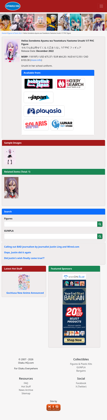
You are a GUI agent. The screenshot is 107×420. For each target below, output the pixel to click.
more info (36, 60)
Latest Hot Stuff (13, 268)
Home (4, 33)
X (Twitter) (81, 386)
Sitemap (26, 393)
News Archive (26, 390)
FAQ (26, 383)
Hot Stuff (26, 386)
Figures (8, 218)
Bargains (81, 370)
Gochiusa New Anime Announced (25, 292)
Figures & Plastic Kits (14, 33)
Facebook (81, 383)
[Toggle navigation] (101, 6)
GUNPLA (9, 230)
